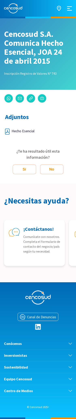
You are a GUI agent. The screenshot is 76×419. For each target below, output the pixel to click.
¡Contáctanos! (38, 229)
